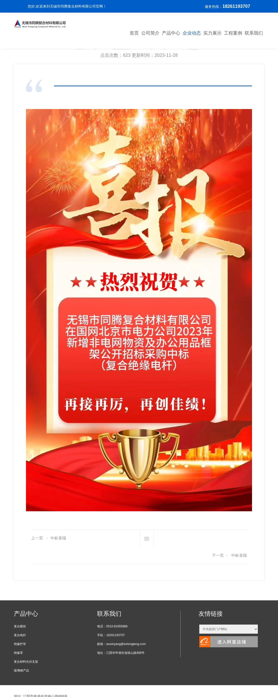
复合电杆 (20, 618)
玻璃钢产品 (21, 653)
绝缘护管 (20, 626)
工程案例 (233, 33)
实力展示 (212, 33)
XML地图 (57, 686)
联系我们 (254, 33)
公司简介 (150, 33)
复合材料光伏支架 (26, 644)
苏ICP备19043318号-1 (31, 686)
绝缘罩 (18, 635)
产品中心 (171, 33)
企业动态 (192, 33)
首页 (134, 33)
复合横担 (20, 609)
